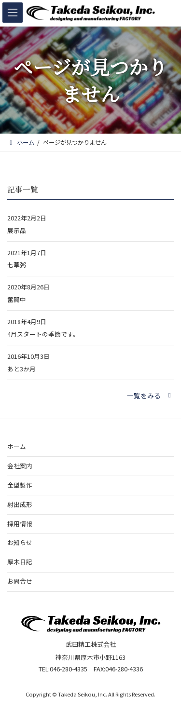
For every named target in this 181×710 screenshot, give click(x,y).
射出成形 (19, 503)
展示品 (16, 230)
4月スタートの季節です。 (43, 334)
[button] (150, 395)
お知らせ (19, 542)
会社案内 (19, 465)
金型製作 (19, 484)
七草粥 (16, 265)
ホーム (16, 446)
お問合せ (19, 581)
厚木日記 (19, 561)
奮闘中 (16, 299)
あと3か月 (21, 368)
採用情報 (19, 523)
